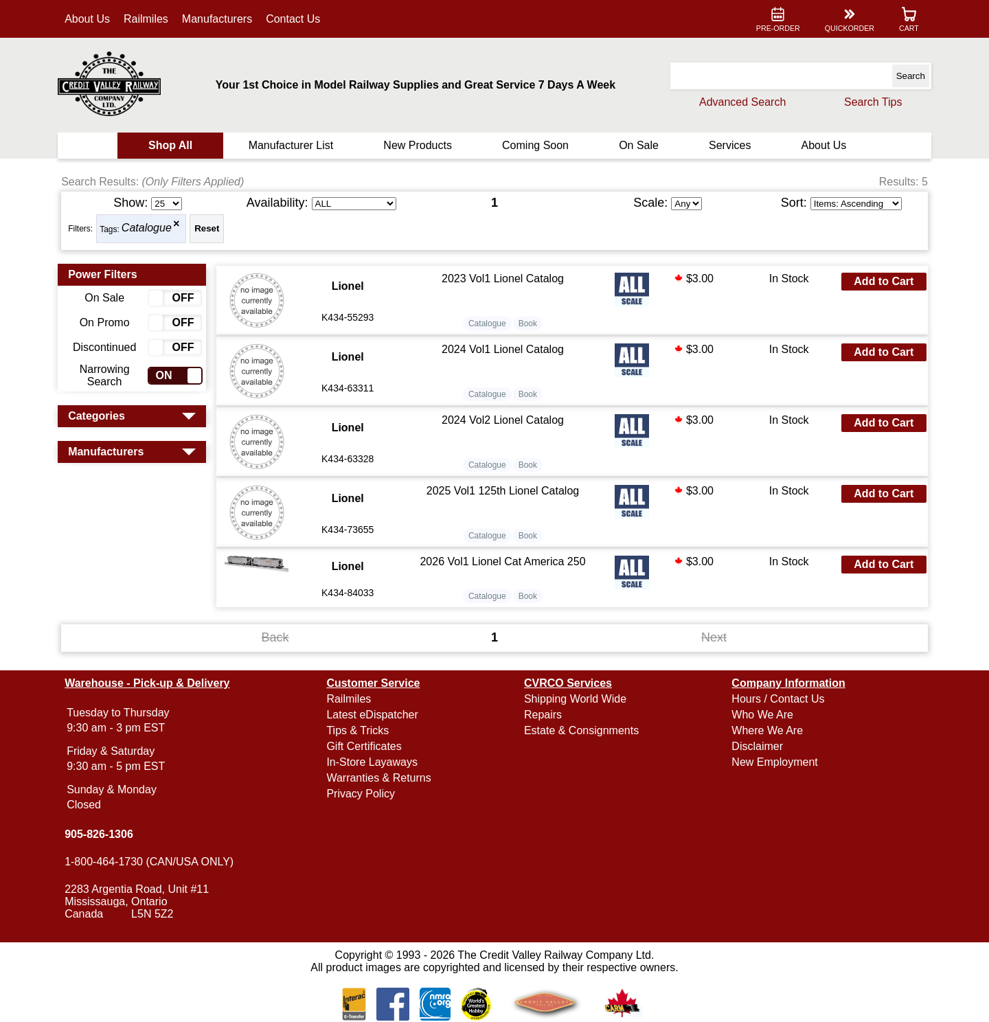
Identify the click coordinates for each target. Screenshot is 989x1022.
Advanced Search (740, 102)
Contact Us (295, 19)
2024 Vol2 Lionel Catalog (503, 420)
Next (713, 637)
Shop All (172, 145)
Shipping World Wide (575, 699)
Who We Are (762, 714)
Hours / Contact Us (777, 699)
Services (728, 145)
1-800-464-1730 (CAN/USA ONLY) (151, 861)
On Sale (638, 145)
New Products (418, 145)
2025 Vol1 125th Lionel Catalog (503, 491)
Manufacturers (219, 19)
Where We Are (766, 730)
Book (528, 323)
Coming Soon (535, 145)
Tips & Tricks (359, 730)
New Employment (774, 762)
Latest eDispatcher (373, 714)
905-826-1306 (101, 834)
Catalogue (149, 228)
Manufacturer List (291, 145)
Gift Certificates (365, 746)
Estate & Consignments (581, 730)
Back (276, 637)
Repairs (543, 714)
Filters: (82, 229)
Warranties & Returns (380, 778)
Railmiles (148, 19)
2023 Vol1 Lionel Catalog (503, 278)
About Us (89, 19)
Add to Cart (882, 281)
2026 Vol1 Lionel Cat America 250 (503, 561)
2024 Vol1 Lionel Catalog (503, 349)
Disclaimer (756, 746)
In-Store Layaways (373, 762)
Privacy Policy (362, 793)
